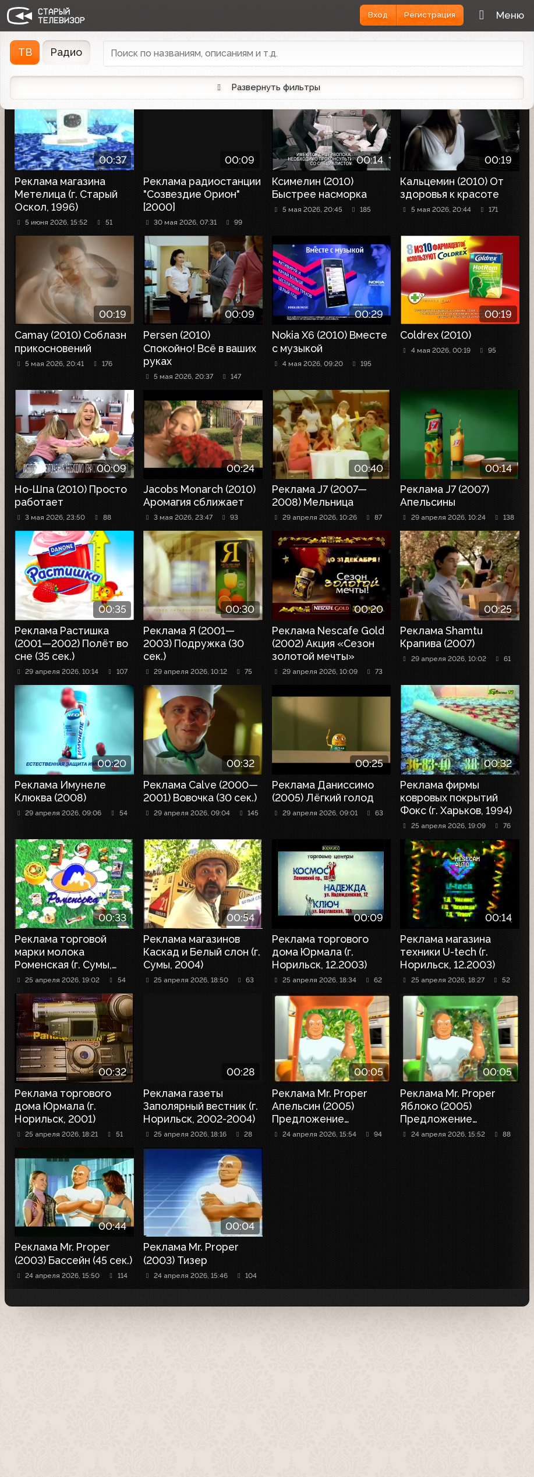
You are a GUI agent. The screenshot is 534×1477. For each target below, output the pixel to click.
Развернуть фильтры (267, 88)
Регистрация (427, 15)
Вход (369, 15)
